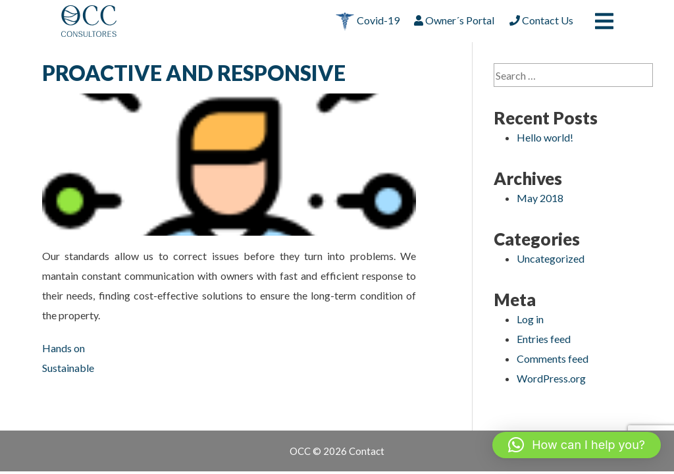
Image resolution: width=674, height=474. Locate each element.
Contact (366, 451)
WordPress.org (551, 378)
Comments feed (552, 358)
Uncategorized (550, 258)
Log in (530, 319)
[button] (576, 445)
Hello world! (545, 137)
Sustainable (68, 367)
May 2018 (540, 198)
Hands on (63, 348)
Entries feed (544, 338)
